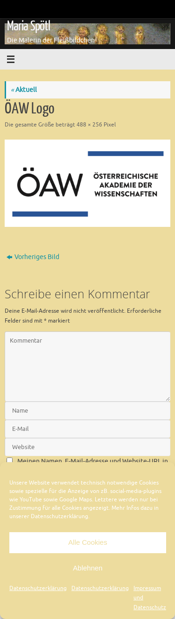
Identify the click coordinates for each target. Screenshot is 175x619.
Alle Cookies (87, 542)
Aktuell (24, 90)
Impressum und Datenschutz (149, 597)
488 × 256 (89, 124)
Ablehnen (87, 568)
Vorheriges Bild (33, 257)
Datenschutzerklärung (38, 588)
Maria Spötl (28, 26)
